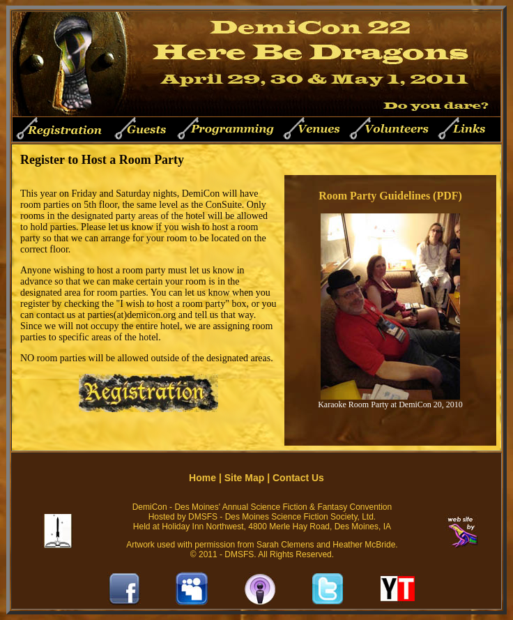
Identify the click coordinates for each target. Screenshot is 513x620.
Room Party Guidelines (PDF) (390, 196)
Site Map (244, 477)
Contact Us (298, 477)
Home (202, 477)
